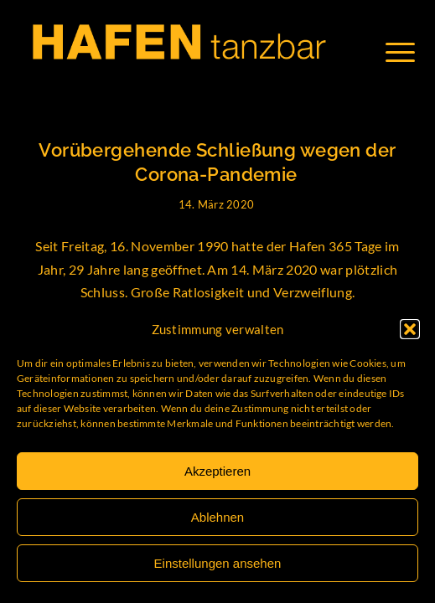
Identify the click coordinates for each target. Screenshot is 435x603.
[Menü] (408, 51)
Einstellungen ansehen (218, 563)
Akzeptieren (217, 471)
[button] (409, 329)
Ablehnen (217, 517)
